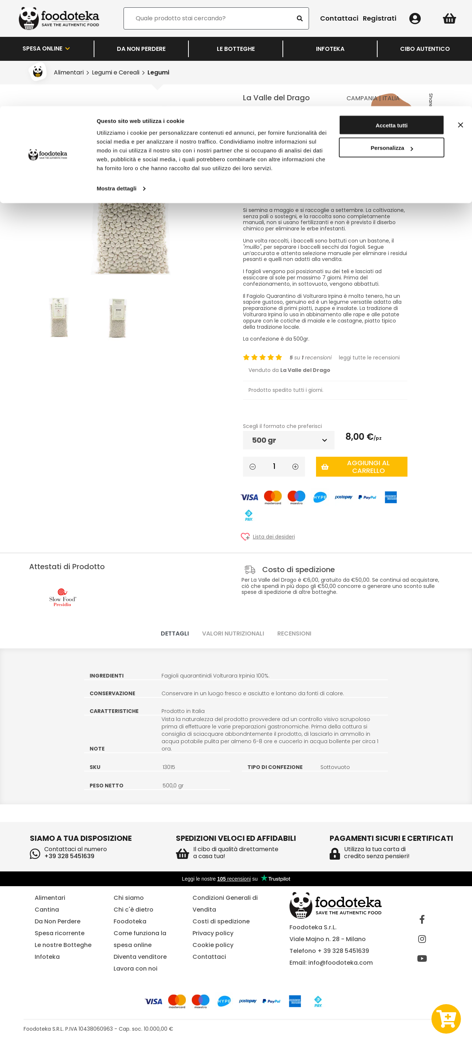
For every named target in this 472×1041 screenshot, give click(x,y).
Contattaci (209, 957)
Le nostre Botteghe (63, 945)
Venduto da (289, 370)
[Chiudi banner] (460, 19)
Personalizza (392, 42)
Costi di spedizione (221, 921)
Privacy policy (212, 933)
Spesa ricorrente (59, 933)
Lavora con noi (135, 968)
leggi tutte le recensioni (369, 357)
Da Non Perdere (57, 921)
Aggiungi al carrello (355, 467)
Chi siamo (129, 898)
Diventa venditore (140, 957)
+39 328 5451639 (69, 856)
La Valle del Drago (276, 98)
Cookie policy (212, 945)
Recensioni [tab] (294, 633)
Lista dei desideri (274, 537)
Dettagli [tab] (175, 633)
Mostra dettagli (116, 82)
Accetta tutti (392, 19)
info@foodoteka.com (340, 962)
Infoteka (47, 957)
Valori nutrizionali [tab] (233, 633)
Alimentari (50, 898)
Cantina (47, 909)
